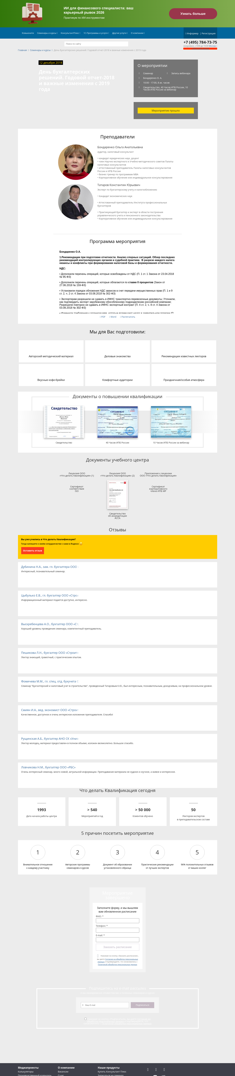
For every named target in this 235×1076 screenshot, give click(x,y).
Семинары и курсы (47, 33)
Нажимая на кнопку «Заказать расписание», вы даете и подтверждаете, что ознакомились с (117, 960)
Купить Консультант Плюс (112, 1071)
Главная (22, 50)
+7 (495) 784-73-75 (200, 42)
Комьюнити (28, 33)
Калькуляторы (26, 1071)
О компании (138, 33)
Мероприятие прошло (166, 110)
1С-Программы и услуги (96, 33)
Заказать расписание (117, 947)
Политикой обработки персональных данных (117, 964)
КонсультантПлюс (70, 33)
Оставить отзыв (32, 550)
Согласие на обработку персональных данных (119, 1020)
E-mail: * (100, 935)
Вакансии (63, 1071)
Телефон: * (102, 926)
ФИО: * (100, 916)
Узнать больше (193, 13)
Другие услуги (120, 33)
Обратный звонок (200, 48)
